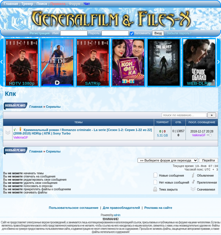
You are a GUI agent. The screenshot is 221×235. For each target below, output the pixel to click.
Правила (57, 4)
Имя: (70, 33)
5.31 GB (162, 135)
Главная (11, 4)
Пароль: (108, 33)
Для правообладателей (121, 207)
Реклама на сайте (158, 207)
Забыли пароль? (179, 33)
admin (117, 215)
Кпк (10, 93)
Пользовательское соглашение (73, 207)
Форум (74, 4)
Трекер (27, 4)
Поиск (42, 4)
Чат (87, 4)
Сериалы (53, 106)
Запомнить (140, 33)
